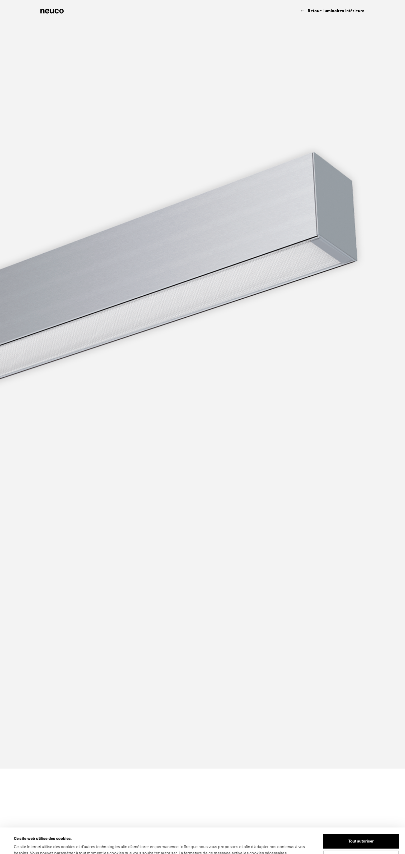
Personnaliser (361, 834)
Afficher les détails (31, 843)
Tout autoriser (361, 817)
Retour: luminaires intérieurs (336, 10)
